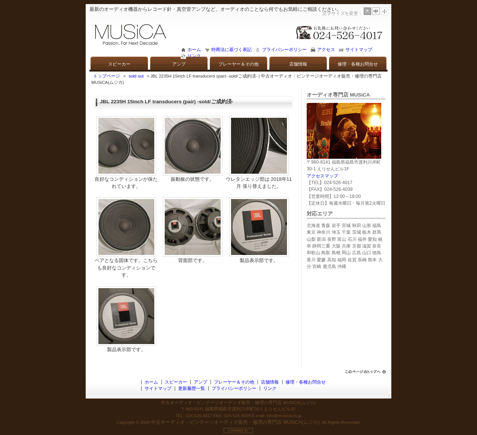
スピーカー (119, 64)
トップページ (106, 76)
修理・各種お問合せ (358, 64)
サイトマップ (358, 49)
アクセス (326, 49)
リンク (194, 56)
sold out (136, 76)
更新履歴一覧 (191, 388)
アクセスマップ (322, 176)
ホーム (194, 49)
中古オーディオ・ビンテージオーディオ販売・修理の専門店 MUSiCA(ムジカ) (235, 422)
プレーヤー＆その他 (238, 64)
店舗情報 (298, 64)
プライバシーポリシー (284, 49)
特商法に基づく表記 (231, 49)
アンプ (179, 64)
